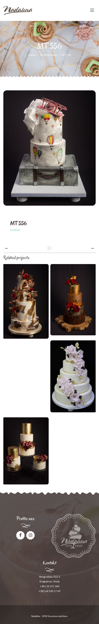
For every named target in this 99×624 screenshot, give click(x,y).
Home (31, 54)
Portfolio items (50, 54)
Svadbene (15, 229)
